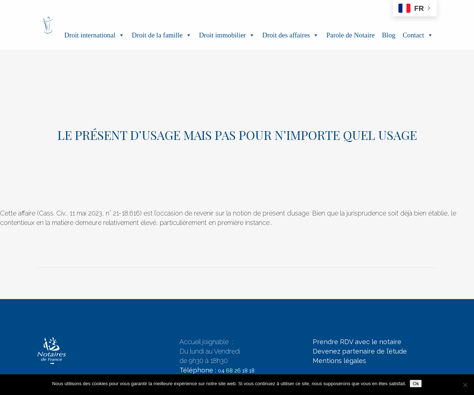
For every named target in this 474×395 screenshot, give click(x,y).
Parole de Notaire (350, 35)
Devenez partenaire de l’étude (360, 351)
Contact (417, 35)
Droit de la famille (162, 35)
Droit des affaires (290, 35)
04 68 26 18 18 (236, 370)
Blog (388, 35)
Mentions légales (339, 360)
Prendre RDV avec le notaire (357, 342)
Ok (416, 383)
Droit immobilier (227, 35)
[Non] (465, 384)
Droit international (94, 35)
